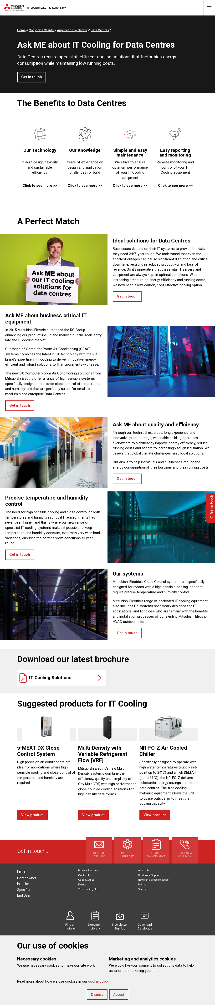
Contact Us (85, 875)
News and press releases (153, 879)
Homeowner (26, 878)
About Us (143, 870)
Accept (118, 994)
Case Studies (86, 879)
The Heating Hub (88, 889)
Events (82, 884)
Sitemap (143, 889)
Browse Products (88, 870)
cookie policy (98, 981)
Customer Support (149, 875)
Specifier (24, 890)
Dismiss (97, 994)
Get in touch (31, 77)
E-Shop (142, 884)
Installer (23, 884)
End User (24, 895)
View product (32, 815)
